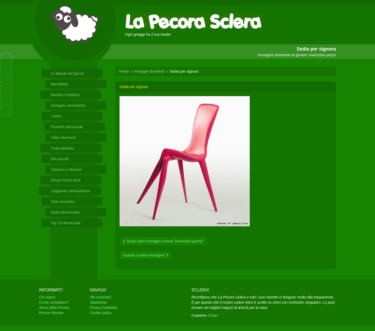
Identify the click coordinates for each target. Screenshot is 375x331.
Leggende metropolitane (70, 191)
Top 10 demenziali (65, 223)
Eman (213, 315)
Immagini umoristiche (68, 105)
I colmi (56, 116)
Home (124, 71)
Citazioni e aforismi (66, 169)
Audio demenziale (65, 212)
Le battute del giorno (67, 73)
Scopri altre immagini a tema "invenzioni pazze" (163, 241)
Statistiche (98, 302)
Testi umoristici (63, 201)
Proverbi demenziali (67, 127)
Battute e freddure (65, 95)
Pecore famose (51, 313)
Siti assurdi (59, 159)
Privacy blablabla (103, 307)
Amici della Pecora (54, 307)
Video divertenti (63, 137)
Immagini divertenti (149, 71)
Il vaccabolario (62, 148)
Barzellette (59, 84)
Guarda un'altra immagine (146, 255)
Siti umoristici (100, 297)
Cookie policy (100, 313)
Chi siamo (47, 297)
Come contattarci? (54, 302)
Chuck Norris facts (65, 180)
